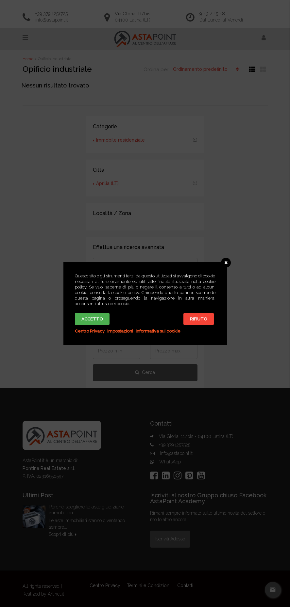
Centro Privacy (90, 331)
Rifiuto (198, 319)
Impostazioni (120, 331)
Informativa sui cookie (158, 331)
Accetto (92, 319)
